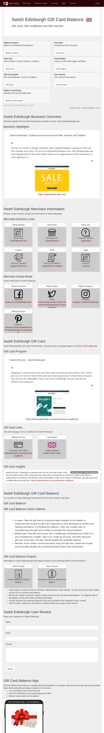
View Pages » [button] (61, 69)
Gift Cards (26, 3)
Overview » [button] (60, 53)
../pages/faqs (85, 241)
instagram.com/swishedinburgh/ (86, 302)
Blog (64, 3)
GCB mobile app (90, 346)
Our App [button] (54, 3)
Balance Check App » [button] (14, 101)
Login (97, 3)
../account (86, 266)
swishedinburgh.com (18, 241)
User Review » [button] (62, 85)
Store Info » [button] (10, 69)
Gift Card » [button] (10, 85)
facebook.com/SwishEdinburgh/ (18, 302)
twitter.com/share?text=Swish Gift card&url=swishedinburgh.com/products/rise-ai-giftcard (56, 304)
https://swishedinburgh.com (68, 121)
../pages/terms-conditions (52, 266)
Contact (73, 3)
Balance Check (40, 3)
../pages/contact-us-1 (18, 266)
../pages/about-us (52, 241)
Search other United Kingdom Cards (85, 108)
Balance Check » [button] (13, 53)
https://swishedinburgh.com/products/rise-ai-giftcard (52, 480)
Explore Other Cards (52, 453)
